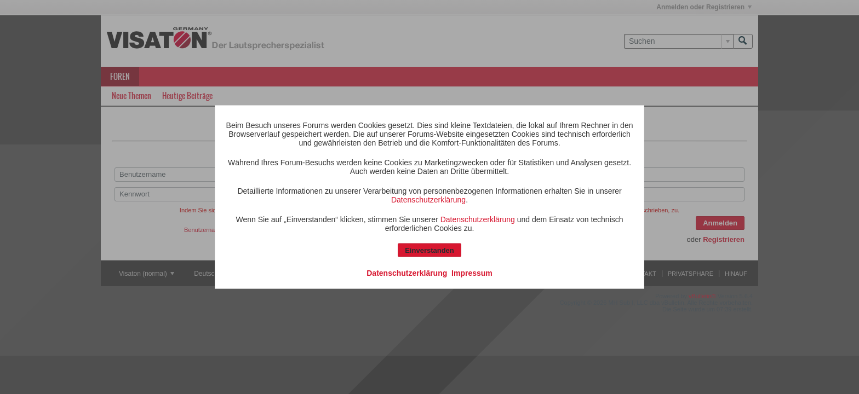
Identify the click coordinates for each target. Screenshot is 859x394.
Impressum (472, 273)
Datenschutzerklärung (428, 199)
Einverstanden (429, 250)
